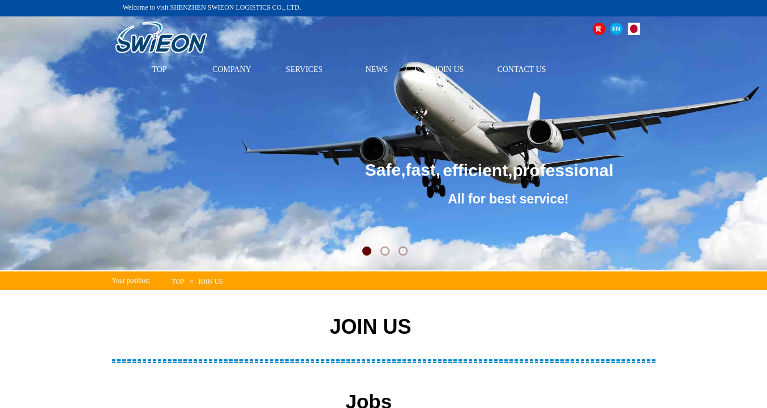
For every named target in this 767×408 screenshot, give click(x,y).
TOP (159, 69)
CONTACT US (521, 69)
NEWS (377, 69)
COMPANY (231, 69)
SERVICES (304, 69)
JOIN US (449, 69)
